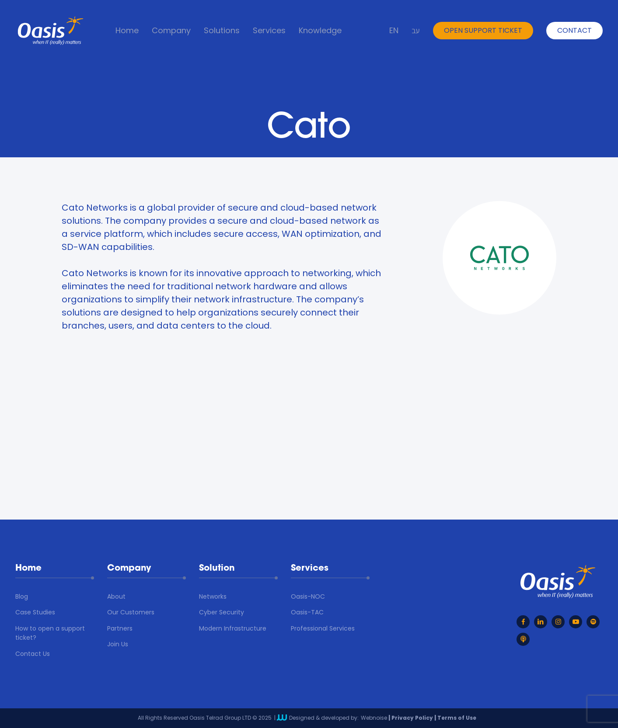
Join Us (117, 644)
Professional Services (323, 628)
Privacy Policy (412, 718)
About (116, 596)
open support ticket (483, 30)
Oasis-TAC (307, 612)
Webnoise (374, 718)
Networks (213, 596)
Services (269, 30)
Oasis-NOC (308, 596)
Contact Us (32, 653)
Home (127, 30)
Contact (574, 30)
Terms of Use (456, 718)
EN (393, 30)
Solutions (222, 30)
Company (171, 30)
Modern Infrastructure (232, 628)
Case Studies (35, 612)
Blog (21, 596)
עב (416, 30)
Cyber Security (221, 612)
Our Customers (130, 612)
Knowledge (320, 30)
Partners (120, 628)
